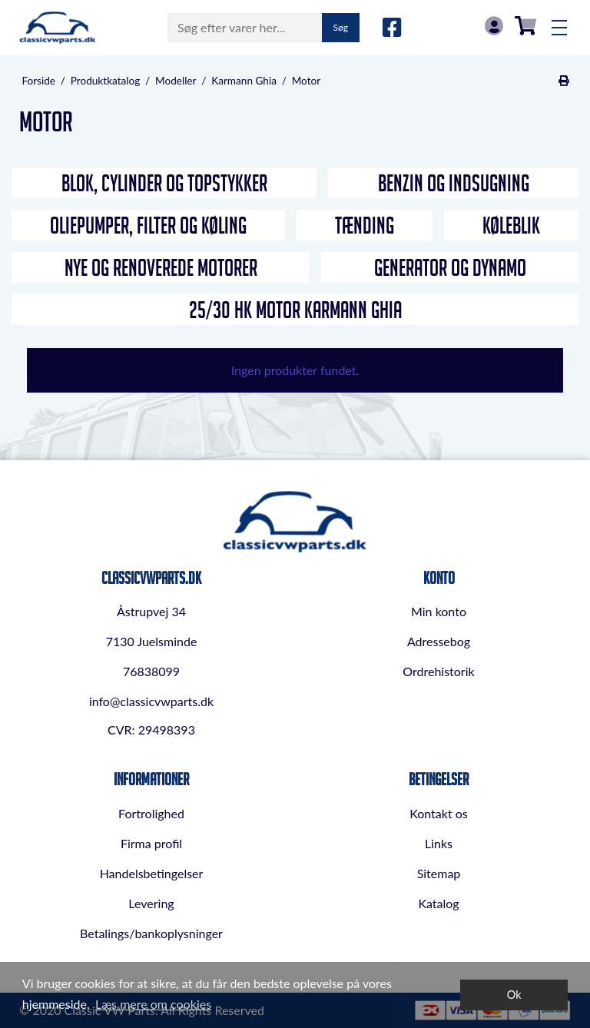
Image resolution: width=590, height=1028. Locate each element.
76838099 (151, 671)
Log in (494, 25)
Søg (340, 27)
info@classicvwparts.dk (151, 701)
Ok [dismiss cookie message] (514, 994)
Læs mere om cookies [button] (153, 1003)
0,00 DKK (525, 25)
